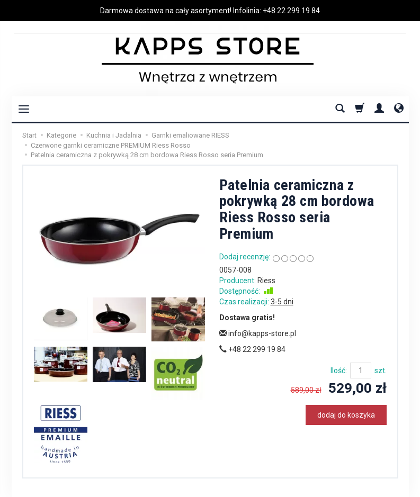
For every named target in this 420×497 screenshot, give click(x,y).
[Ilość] (360, 370)
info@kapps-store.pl (257, 333)
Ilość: (338, 370)
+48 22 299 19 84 (291, 10)
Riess (266, 280)
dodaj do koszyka (346, 415)
